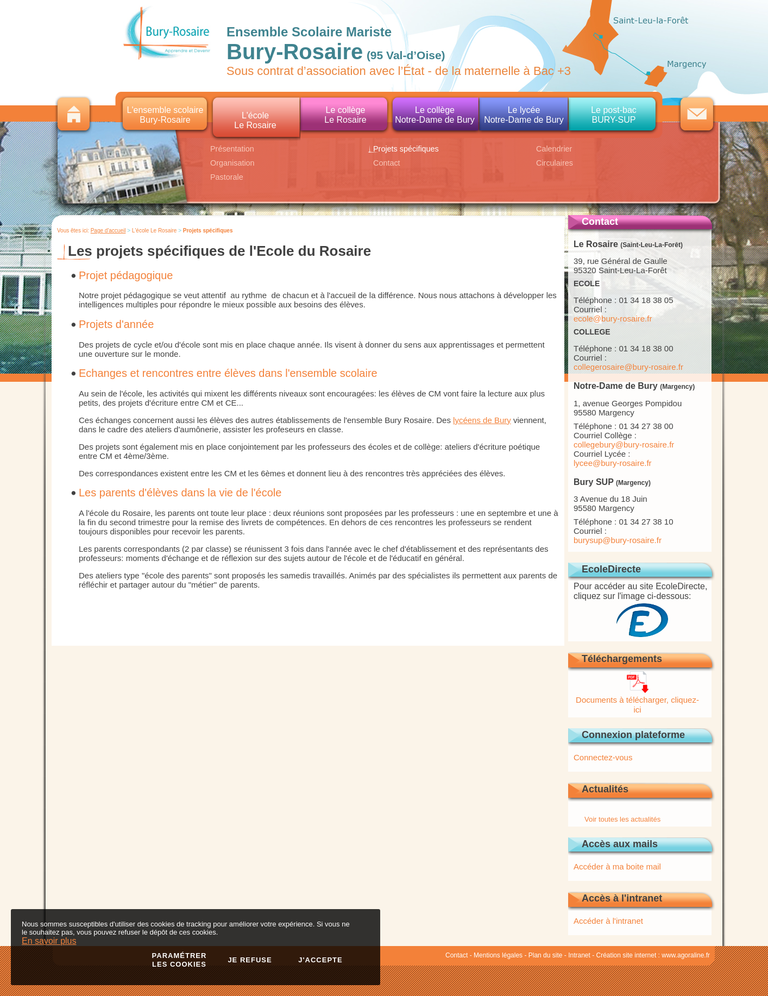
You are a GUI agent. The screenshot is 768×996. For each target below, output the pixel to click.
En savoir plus (49, 940)
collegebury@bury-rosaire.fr (624, 444)
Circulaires (554, 163)
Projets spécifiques (406, 148)
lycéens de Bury (482, 420)
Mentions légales (498, 955)
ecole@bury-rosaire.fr (613, 318)
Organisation (232, 163)
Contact (386, 163)
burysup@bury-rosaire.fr (618, 540)
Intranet (579, 955)
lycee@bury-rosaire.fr (613, 463)
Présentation (232, 148)
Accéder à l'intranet (608, 920)
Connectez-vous (603, 757)
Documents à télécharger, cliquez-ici (637, 699)
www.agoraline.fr (686, 955)
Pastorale (226, 177)
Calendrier (554, 148)
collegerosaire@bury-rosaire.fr (628, 366)
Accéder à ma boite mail (617, 866)
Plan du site (545, 955)
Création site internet (626, 955)
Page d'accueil (108, 231)
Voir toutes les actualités (622, 819)
